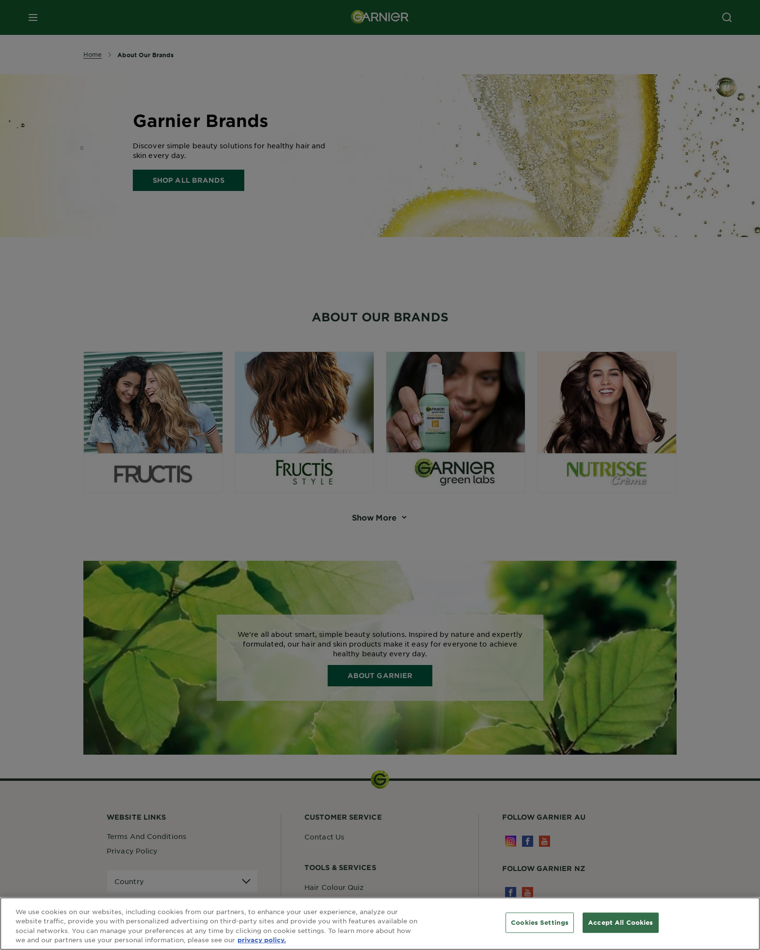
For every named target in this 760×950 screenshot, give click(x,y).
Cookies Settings (540, 922)
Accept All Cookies (620, 922)
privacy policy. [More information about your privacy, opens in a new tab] (262, 940)
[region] (380, 923)
